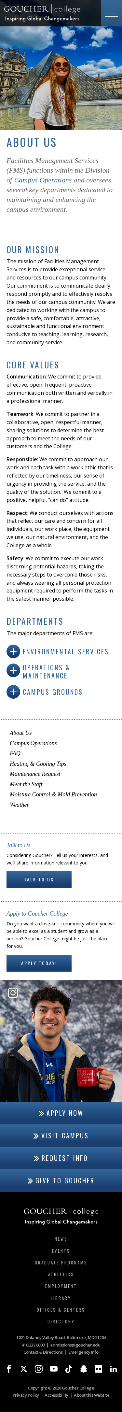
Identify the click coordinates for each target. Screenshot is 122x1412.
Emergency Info (83, 1352)
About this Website (91, 1395)
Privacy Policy (26, 1395)
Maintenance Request (35, 774)
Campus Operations (43, 180)
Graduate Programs (61, 1262)
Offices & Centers (61, 1309)
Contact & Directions (42, 1352)
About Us (21, 733)
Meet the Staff (26, 784)
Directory (61, 1321)
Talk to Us (39, 879)
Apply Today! (39, 963)
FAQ (15, 753)
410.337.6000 (33, 1345)
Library (61, 1298)
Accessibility (56, 1395)
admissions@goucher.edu (75, 1345)
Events (61, 1251)
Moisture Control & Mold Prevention (53, 794)
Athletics (61, 1274)
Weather (19, 805)
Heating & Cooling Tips (38, 764)
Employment (61, 1286)
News (61, 1238)
